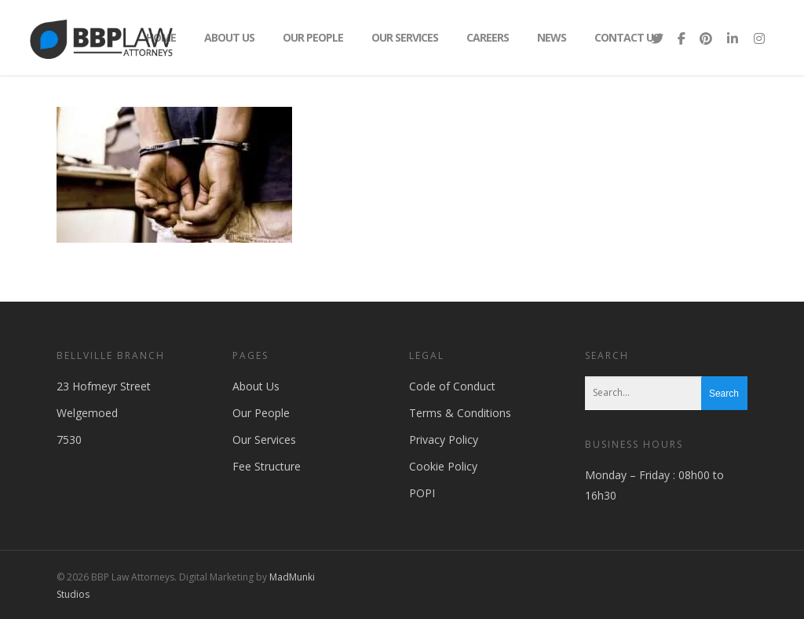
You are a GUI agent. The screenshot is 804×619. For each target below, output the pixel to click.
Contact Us (626, 37)
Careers (487, 37)
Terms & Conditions (460, 412)
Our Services (404, 37)
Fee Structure (266, 466)
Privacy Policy (443, 439)
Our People (313, 37)
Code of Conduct (452, 386)
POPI (422, 492)
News (551, 37)
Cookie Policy (443, 466)
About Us (229, 37)
